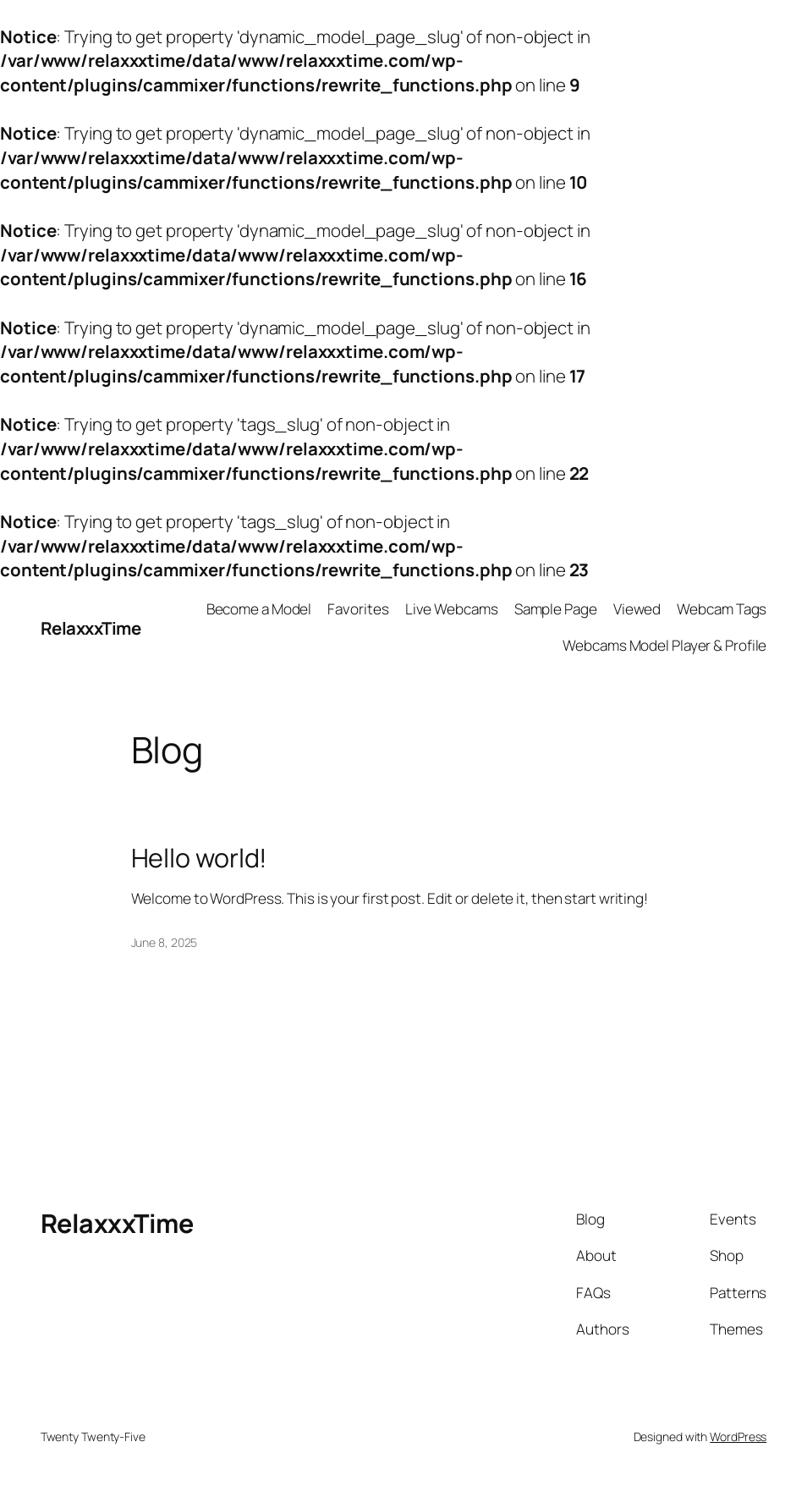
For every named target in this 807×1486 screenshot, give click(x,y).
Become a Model (259, 609)
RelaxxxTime (91, 628)
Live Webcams (451, 609)
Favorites (357, 609)
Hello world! (199, 858)
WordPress (738, 1436)
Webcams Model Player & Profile (664, 645)
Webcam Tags (721, 609)
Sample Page (555, 609)
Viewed (637, 609)
